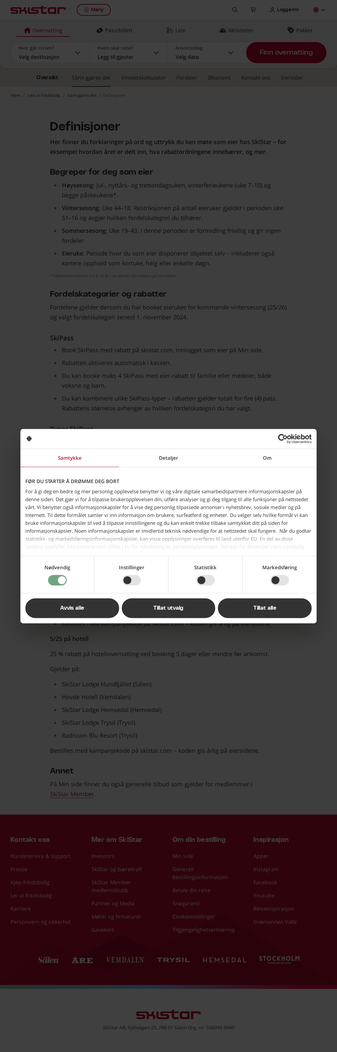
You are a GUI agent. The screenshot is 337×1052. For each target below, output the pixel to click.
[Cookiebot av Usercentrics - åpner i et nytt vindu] (283, 439)
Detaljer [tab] (168, 457)
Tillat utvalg (168, 608)
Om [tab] (267, 457)
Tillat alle (264, 608)
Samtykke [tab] (70, 457)
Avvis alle (72, 608)
